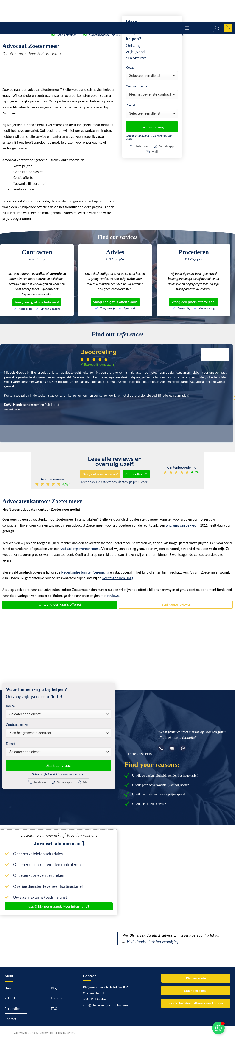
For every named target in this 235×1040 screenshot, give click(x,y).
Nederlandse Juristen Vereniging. (153, 942)
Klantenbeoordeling (181, 467)
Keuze (130, 67)
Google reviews (53, 479)
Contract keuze (136, 86)
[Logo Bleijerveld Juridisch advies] (31, 10)
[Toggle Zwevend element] (218, 1028)
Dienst (130, 105)
